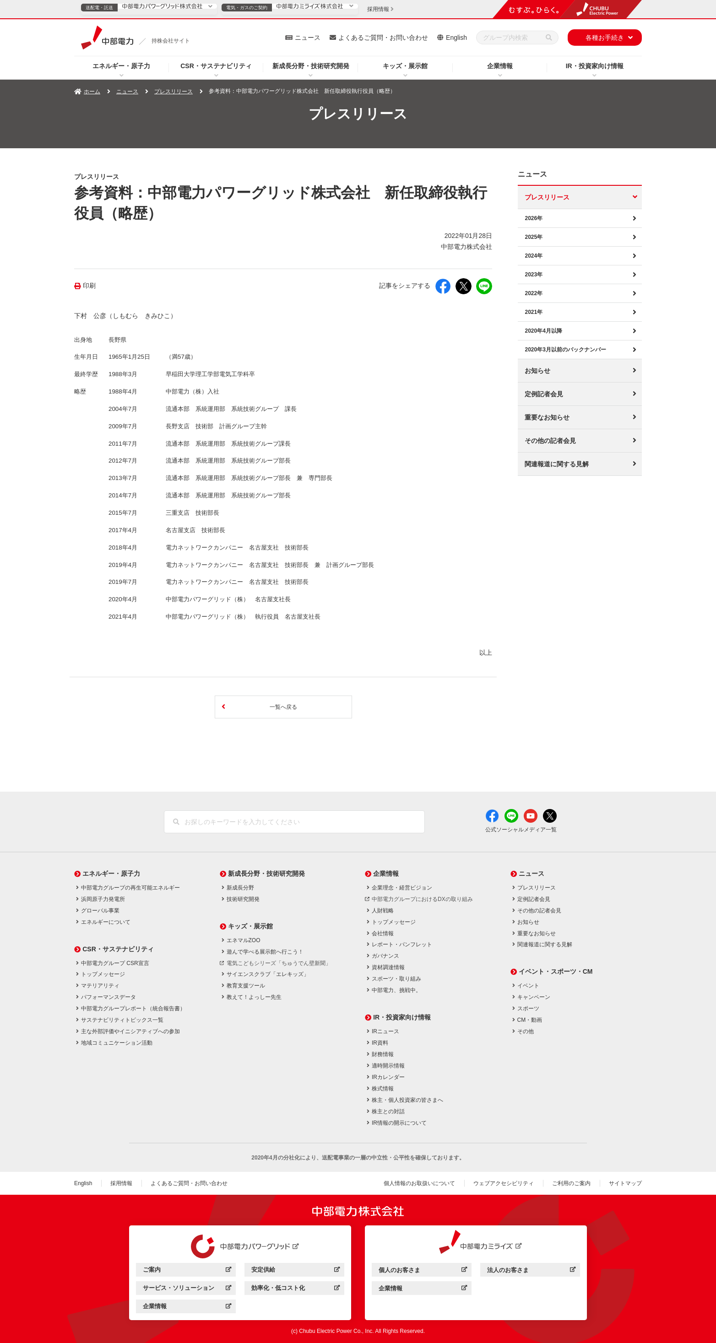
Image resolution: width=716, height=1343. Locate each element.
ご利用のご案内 (571, 1183)
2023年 (533, 274)
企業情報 (500, 66)
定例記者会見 (544, 394)
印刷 (89, 285)
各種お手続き (605, 37)
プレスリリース (173, 91)
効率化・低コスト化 (295, 1289)
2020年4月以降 (543, 331)
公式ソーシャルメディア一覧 (521, 829)
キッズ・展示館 (405, 66)
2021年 (533, 312)
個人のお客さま (422, 1271)
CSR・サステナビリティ (216, 66)
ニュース (307, 37)
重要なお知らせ (547, 417)
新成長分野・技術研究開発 (310, 66)
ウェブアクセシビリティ (503, 1183)
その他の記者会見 (550, 440)
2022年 (533, 293)
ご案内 (187, 1271)
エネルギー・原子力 (121, 66)
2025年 (533, 237)
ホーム (92, 91)
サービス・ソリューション (187, 1289)
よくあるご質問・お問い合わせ (383, 37)
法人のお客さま (531, 1271)
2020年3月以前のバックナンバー (565, 349)
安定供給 (295, 1271)
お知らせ (537, 370)
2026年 (533, 218)
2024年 (533, 256)
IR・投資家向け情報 (595, 66)
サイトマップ (625, 1183)
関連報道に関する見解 (557, 464)
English (456, 37)
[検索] (549, 37)
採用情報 (121, 1183)
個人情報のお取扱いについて (419, 1183)
